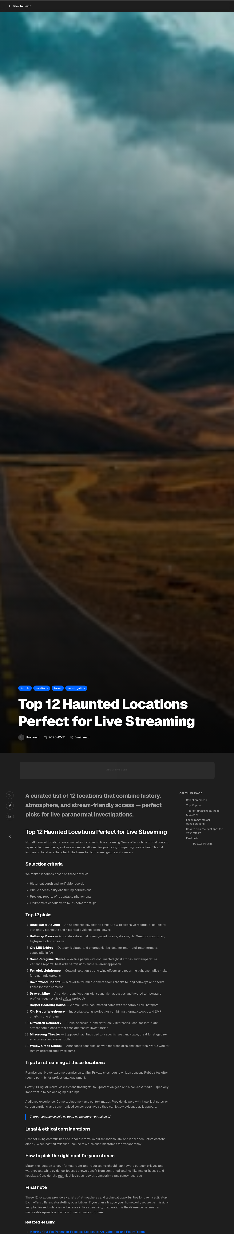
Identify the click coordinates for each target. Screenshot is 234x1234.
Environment (38, 903)
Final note (192, 838)
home (111, 1005)
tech (61, 1176)
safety (67, 999)
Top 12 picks (194, 805)
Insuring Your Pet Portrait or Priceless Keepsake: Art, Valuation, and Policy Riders (87, 1232)
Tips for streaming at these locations (203, 812)
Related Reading (203, 843)
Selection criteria (196, 800)
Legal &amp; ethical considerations (198, 821)
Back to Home (19, 6)
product (42, 941)
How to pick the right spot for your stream (204, 831)
